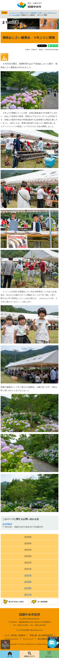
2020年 (28, 575)
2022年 (28, 562)
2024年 (28, 550)
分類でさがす (24, 13)
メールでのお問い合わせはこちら (29, 630)
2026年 (28, 537)
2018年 (28, 588)
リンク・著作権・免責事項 (14, 635)
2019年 (28, 582)
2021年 (28, 569)
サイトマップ (28, 639)
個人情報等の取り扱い (46, 639)
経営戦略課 (7, 524)
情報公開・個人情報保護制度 (41, 635)
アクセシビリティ (12, 639)
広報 (39, 13)
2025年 (28, 543)
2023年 (28, 556)
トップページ (13, 13)
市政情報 (33, 13)
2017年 (28, 594)
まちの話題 (16, 15)
